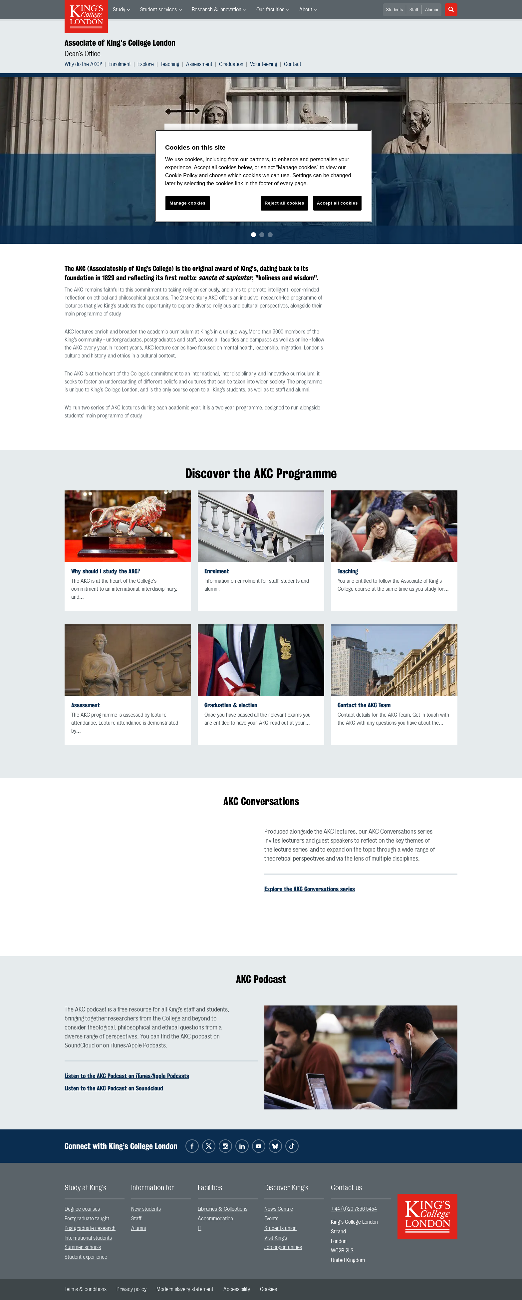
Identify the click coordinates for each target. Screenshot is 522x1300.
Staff (413, 10)
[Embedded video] (161, 882)
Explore (145, 64)
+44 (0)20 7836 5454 (354, 1209)
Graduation (231, 64)
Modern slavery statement (184, 1289)
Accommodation (215, 1218)
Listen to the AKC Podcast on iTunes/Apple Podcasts (127, 1075)
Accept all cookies (337, 203)
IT (199, 1228)
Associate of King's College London (120, 43)
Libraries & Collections (222, 1209)
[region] (263, 176)
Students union (280, 1228)
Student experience (86, 1257)
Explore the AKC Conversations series (309, 889)
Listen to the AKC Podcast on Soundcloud (114, 1088)
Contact (292, 64)
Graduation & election (230, 705)
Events (271, 1218)
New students (146, 1209)
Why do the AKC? (83, 64)
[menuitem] (121, 9)
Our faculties (270, 9)
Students (394, 10)
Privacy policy (131, 1289)
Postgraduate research (90, 1228)
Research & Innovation (216, 9)
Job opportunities (283, 1247)
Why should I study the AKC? (105, 571)
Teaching (169, 64)
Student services (158, 9)
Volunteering (263, 64)
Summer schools (83, 1247)
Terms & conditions (86, 1289)
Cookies (268, 1289)
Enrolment (120, 64)
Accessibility (236, 1289)
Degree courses (82, 1209)
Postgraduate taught (87, 1218)
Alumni (431, 10)
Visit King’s (275, 1238)
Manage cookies (188, 203)
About (305, 9)
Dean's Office (83, 54)
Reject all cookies (284, 203)
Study (119, 9)
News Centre (278, 1209)
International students (88, 1238)
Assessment (199, 64)
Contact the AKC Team (364, 705)
